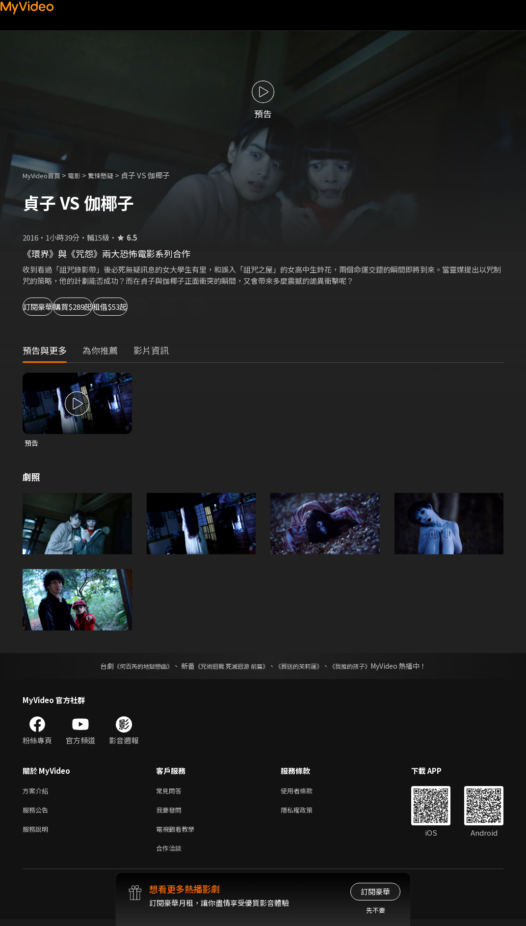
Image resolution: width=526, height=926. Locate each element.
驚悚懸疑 (111, 175)
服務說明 (37, 833)
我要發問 (170, 813)
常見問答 (170, 792)
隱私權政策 (305, 813)
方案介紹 (37, 792)
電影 (82, 175)
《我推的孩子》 (365, 667)
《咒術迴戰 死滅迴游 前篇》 (229, 667)
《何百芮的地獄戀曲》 (130, 667)
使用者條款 (305, 792)
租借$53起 (184, 306)
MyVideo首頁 (45, 175)
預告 (32, 443)
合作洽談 (170, 854)
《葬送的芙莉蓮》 (306, 667)
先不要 (375, 910)
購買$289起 (116, 306)
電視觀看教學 (178, 833)
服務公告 (37, 813)
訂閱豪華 (49, 306)
